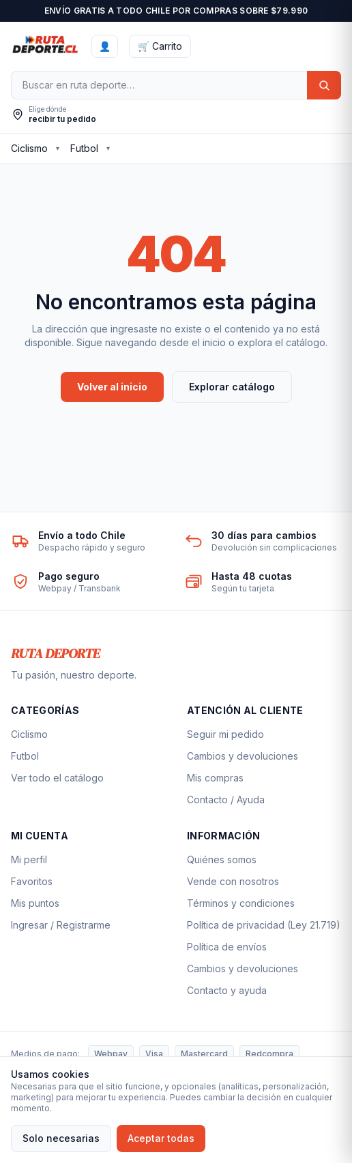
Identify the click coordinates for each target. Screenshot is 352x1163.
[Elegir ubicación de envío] (53, 115)
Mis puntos (35, 903)
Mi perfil (29, 859)
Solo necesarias (61, 1138)
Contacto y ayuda (227, 990)
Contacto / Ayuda (226, 799)
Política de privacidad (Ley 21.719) (263, 925)
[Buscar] (159, 85)
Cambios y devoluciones (242, 756)
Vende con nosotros (233, 881)
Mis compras (215, 778)
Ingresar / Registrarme (61, 925)
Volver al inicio (112, 386)
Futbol (84, 148)
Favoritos (32, 881)
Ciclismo (29, 148)
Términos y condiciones (241, 903)
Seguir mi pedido (225, 734)
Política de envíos (227, 946)
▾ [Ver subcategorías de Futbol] (108, 148)
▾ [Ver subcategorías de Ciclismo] (57, 148)
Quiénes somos (221, 859)
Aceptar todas (161, 1138)
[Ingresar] (104, 46)
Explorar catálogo (232, 386)
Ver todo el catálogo (57, 778)
